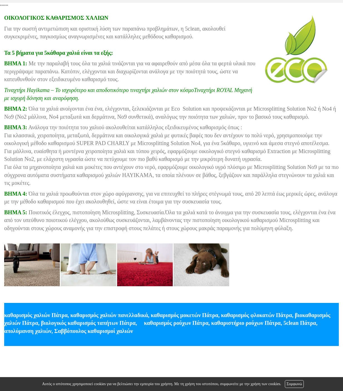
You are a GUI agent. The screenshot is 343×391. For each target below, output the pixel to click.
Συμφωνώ (294, 384)
